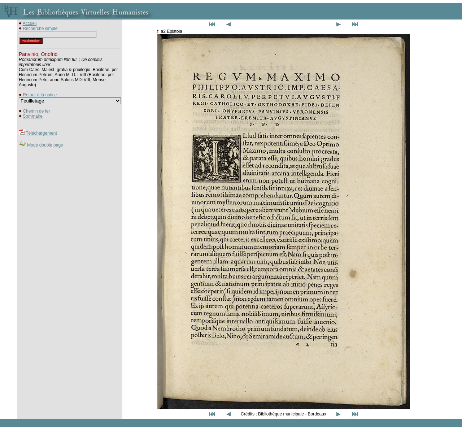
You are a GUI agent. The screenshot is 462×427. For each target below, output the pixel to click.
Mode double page (45, 145)
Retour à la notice (40, 94)
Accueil (30, 23)
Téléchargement (41, 133)
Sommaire (33, 116)
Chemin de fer (36, 111)
